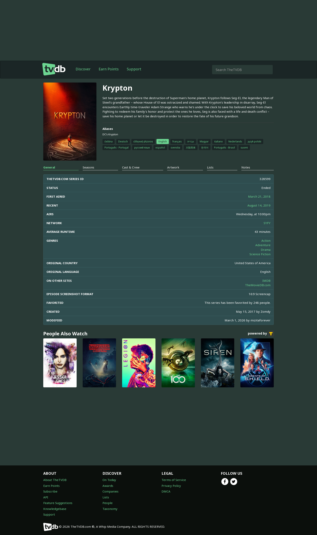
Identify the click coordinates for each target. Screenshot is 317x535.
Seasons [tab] (88, 167)
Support (134, 69)
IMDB (266, 281)
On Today (109, 480)
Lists (105, 497)
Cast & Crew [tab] (130, 167)
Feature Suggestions (57, 503)
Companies (110, 491)
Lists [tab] (210, 167)
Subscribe (50, 491)
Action (266, 240)
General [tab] (49, 167)
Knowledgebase (54, 509)
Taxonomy (109, 509)
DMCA (166, 491)
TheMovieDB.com (258, 285)
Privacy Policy (171, 486)
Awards (107, 486)
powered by (261, 334)
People (107, 503)
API (45, 497)
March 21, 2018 (259, 196)
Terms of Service (174, 480)
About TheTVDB (55, 480)
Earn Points (109, 69)
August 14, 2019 (259, 205)
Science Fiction (260, 254)
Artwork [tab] (173, 167)
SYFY (267, 223)
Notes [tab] (245, 167)
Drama (266, 250)
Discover (83, 69)
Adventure (263, 245)
